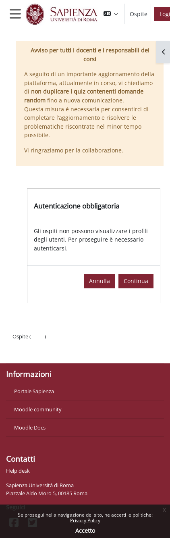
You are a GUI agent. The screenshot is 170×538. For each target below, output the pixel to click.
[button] (110, 14)
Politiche (22, 344)
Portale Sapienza (34, 391)
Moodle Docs (30, 427)
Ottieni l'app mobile (36, 352)
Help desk (18, 470)
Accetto (85, 530)
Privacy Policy (85, 520)
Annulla (99, 281)
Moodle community (38, 409)
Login (37, 336)
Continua (136, 281)
